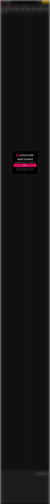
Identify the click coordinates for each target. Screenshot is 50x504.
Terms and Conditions (25, 170)
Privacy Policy (27, 169)
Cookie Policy (20, 169)
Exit (25, 172)
